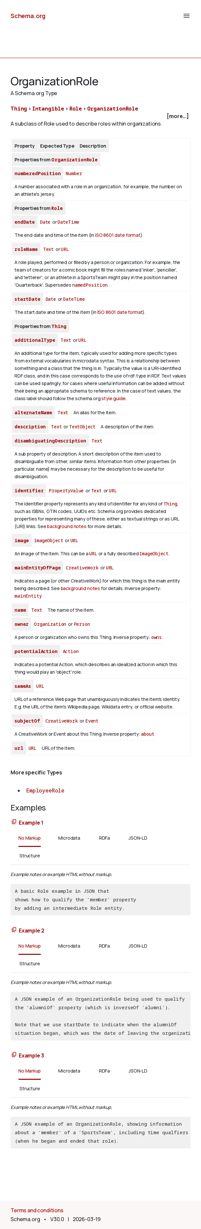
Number (74, 173)
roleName (26, 249)
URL (65, 249)
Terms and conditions (37, 1210)
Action (71, 651)
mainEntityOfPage (37, 567)
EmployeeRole (45, 790)
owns (156, 637)
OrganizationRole (112, 108)
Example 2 (31, 930)
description (30, 426)
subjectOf (27, 721)
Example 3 (31, 1055)
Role (75, 108)
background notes (66, 526)
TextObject (82, 426)
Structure (29, 855)
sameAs (22, 686)
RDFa (104, 838)
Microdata (69, 838)
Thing (19, 108)
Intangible (48, 108)
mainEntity (27, 596)
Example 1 (31, 822)
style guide (113, 398)
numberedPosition (37, 173)
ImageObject (48, 540)
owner (21, 624)
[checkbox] (100, 116)
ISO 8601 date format (117, 235)
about (147, 734)
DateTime (68, 222)
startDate (27, 299)
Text (48, 249)
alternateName (33, 412)
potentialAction (36, 651)
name (20, 610)
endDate (24, 222)
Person (82, 624)
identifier (28, 490)
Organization (50, 624)
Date (45, 222)
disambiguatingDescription (50, 441)
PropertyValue (66, 490)
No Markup (29, 838)
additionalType (34, 340)
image (21, 540)
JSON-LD (138, 838)
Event (91, 721)
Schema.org (28, 16)
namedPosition (90, 285)
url (18, 748)
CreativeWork (82, 567)
